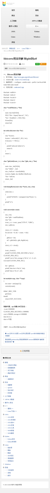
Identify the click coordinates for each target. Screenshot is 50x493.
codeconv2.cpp (19, 87)
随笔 (37, 10)
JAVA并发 (11, 425)
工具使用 (11, 470)
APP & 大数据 (37, 21)
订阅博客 (25, 351)
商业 (13, 15)
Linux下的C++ (26, 48)
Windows (37, 37)
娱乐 (9, 475)
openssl (10, 387)
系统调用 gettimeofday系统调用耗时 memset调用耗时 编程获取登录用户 (24, 341)
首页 (13, 10)
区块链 (10, 393)
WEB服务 (11, 433)
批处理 (10, 447)
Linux (13, 37)
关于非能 (11, 370)
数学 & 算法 (13, 26)
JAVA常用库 (12, 420)
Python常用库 (12, 442)
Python (36, 31)
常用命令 (11, 461)
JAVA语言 (11, 417)
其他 (13, 42)
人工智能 (13, 21)
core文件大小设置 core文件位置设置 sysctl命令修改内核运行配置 (25, 335)
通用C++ (10, 408)
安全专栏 (11, 390)
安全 (37, 15)
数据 (9, 453)
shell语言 (11, 455)
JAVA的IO (11, 422)
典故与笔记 (11, 373)
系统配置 (11, 458)
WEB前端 (11, 430)
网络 (9, 450)
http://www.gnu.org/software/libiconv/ (26, 77)
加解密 (10, 385)
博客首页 (12, 48)
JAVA (13, 31)
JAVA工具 (11, 428)
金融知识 (11, 379)
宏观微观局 (11, 368)
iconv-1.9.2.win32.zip (22, 80)
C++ (36, 26)
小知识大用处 (12, 365)
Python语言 (11, 439)
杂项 (9, 473)
